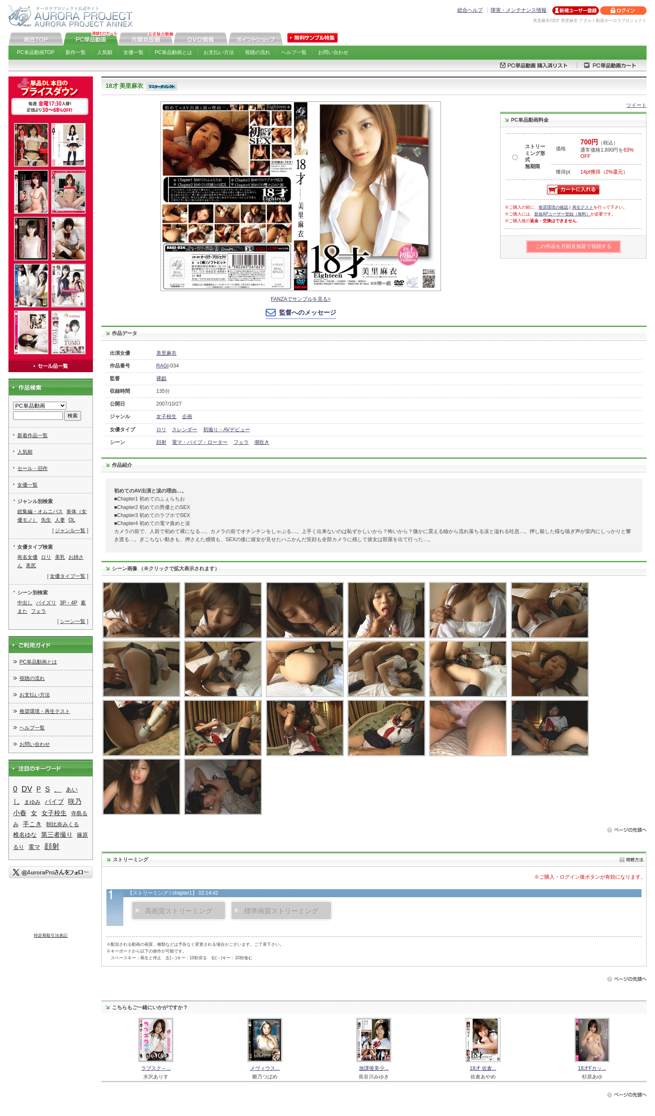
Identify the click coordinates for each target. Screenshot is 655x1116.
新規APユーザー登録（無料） (562, 214)
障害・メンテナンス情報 (518, 10)
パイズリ (46, 603)
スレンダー (184, 430)
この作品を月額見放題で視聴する (573, 246)
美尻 (31, 566)
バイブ (54, 801)
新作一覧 (75, 52)
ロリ (161, 430)
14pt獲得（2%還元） (604, 172)
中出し (25, 603)
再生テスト (582, 207)
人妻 (60, 520)
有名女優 (27, 557)
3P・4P (68, 603)
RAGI (162, 366)
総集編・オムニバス (40, 511)
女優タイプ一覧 (67, 576)
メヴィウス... (265, 1068)
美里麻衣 (166, 353)
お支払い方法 (219, 52)
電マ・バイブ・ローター (200, 442)
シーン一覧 (72, 621)
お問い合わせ (333, 52)
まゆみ (32, 802)
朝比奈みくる (62, 824)
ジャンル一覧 (70, 531)
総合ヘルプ (470, 10)
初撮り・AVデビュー (226, 430)
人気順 (104, 52)
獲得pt (563, 172)
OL (71, 520)
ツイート (636, 105)
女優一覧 (133, 52)
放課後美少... (374, 1068)
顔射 (161, 442)
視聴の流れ (257, 52)
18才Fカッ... (592, 1068)
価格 (561, 149)
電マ (34, 847)
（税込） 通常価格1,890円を (606, 149)
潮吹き (261, 442)
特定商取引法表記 (51, 935)
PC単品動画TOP (35, 52)
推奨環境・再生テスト (44, 711)
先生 (46, 520)
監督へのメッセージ (307, 312)
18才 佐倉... (483, 1068)
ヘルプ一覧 (294, 52)
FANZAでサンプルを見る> (301, 299)
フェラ (241, 442)
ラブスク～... (156, 1068)
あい (72, 789)
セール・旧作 (32, 468)
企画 (187, 416)
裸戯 (161, 378)
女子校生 (166, 416)
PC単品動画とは (174, 52)
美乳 (60, 557)
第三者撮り (57, 834)
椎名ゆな (25, 834)
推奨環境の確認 (553, 207)
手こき (32, 824)
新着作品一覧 (32, 435)
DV (27, 789)
